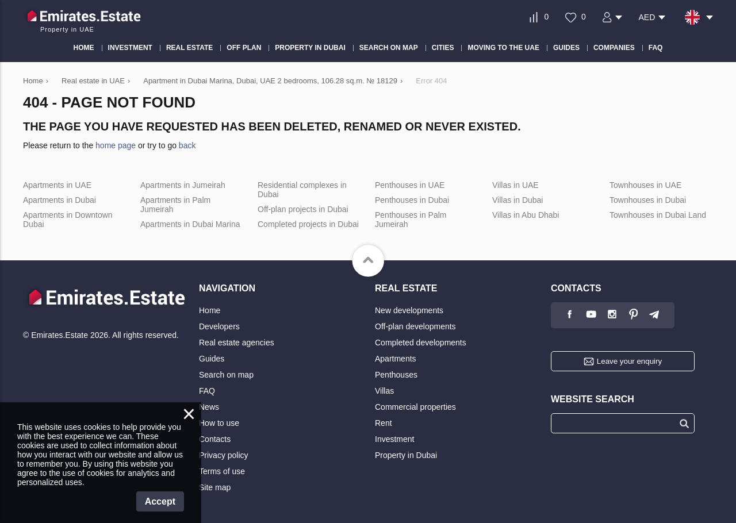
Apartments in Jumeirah (182, 185)
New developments (409, 310)
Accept (160, 501)
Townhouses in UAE (645, 185)
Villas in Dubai (517, 200)
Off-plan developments (415, 326)
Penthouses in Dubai (412, 200)
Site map (215, 487)
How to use (219, 423)
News (209, 407)
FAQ (207, 390)
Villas (384, 390)
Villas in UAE (515, 185)
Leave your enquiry (629, 361)
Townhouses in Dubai (648, 200)
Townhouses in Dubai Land (658, 215)
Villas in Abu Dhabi (525, 215)
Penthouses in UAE (409, 185)
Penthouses (396, 374)
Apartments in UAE (57, 185)
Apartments (395, 358)
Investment (394, 439)
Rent (383, 423)
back (187, 145)
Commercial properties (415, 407)
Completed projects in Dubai (308, 224)
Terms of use (222, 471)
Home (209, 310)
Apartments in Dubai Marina (190, 224)
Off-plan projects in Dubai (303, 209)
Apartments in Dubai (59, 200)
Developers (219, 326)
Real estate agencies (236, 342)
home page (115, 145)
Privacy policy (223, 455)
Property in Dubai (406, 455)
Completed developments (420, 342)
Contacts (215, 439)
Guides (211, 358)
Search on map (226, 374)
